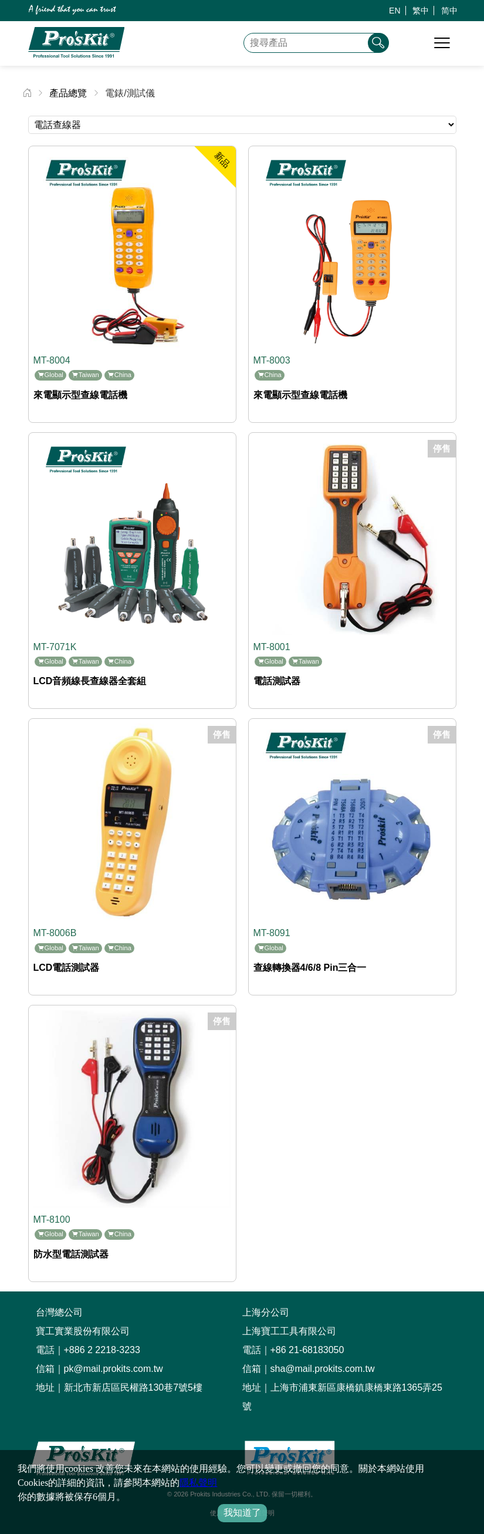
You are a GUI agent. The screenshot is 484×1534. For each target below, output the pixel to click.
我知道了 (242, 1513)
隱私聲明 (198, 1483)
